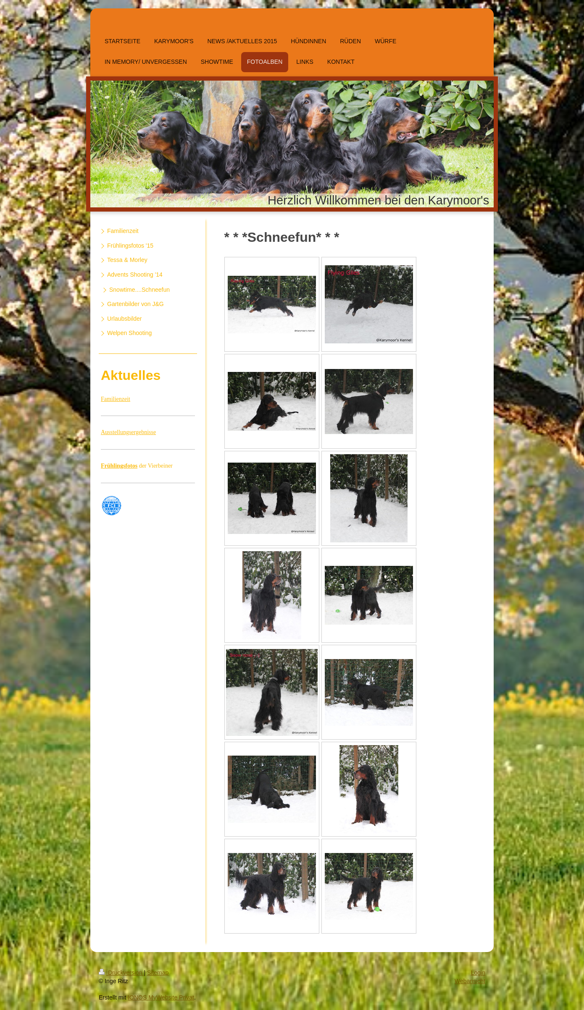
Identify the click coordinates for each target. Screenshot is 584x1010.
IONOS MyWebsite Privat (161, 997)
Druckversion (121, 972)
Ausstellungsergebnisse (128, 432)
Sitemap (157, 972)
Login (478, 972)
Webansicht (470, 981)
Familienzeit (115, 399)
